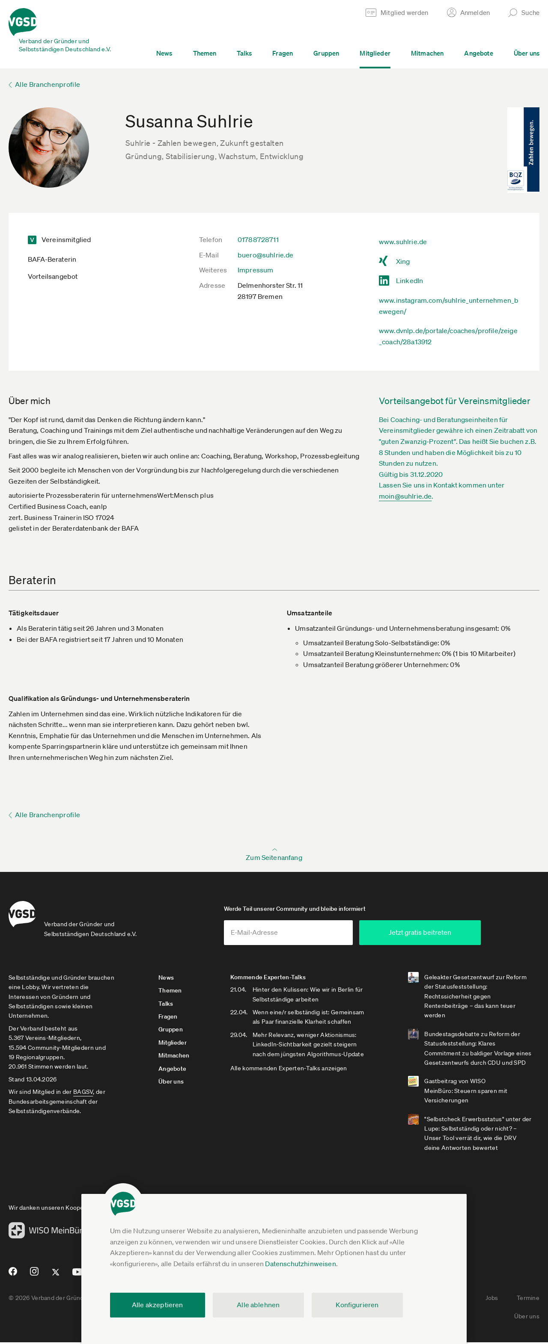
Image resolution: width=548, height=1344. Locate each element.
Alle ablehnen (258, 1304)
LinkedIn (409, 280)
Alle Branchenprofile (47, 84)
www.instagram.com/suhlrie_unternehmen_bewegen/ (448, 306)
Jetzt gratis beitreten (437, 934)
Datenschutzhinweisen (300, 1263)
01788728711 (258, 239)
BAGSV (83, 1093)
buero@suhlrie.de (266, 255)
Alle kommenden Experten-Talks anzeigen (289, 1070)
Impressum (255, 270)
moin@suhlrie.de (405, 496)
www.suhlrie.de (403, 241)
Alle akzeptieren (157, 1304)
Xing (403, 261)
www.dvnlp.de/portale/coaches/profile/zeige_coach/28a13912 (448, 336)
